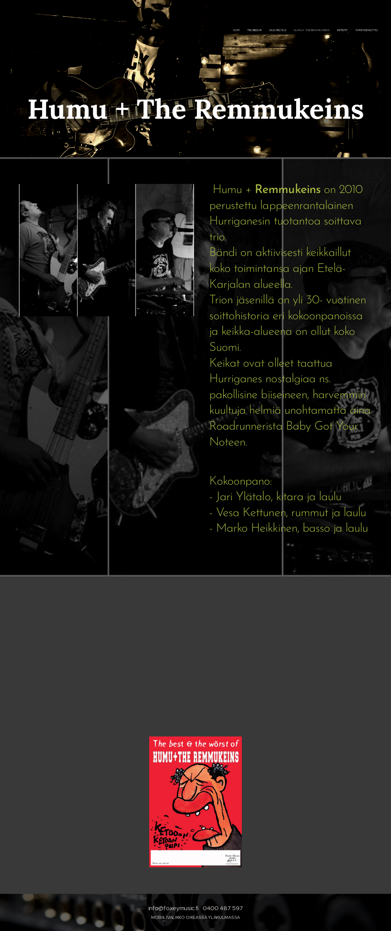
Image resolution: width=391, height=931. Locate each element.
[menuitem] (341, 30)
